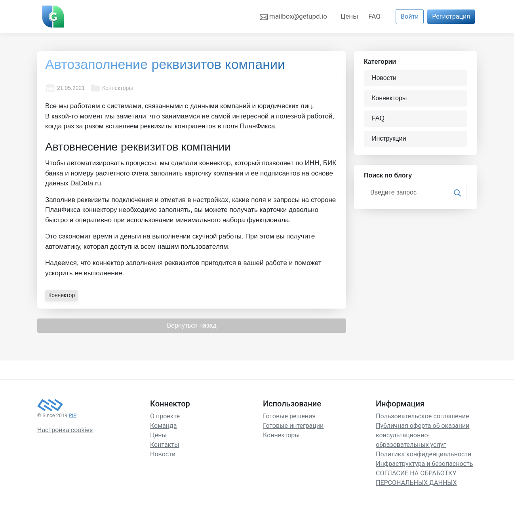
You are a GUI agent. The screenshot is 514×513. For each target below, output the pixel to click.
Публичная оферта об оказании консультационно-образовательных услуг (422, 435)
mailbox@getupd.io (293, 16)
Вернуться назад (191, 325)
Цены (349, 16)
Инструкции (389, 138)
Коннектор (61, 295)
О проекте (165, 416)
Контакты (164, 444)
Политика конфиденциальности (423, 454)
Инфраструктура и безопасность (424, 463)
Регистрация (451, 16)
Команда (163, 425)
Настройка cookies (65, 430)
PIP (73, 415)
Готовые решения (289, 416)
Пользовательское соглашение (422, 416)
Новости (384, 77)
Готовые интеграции (293, 425)
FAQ (374, 16)
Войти (410, 16)
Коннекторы (111, 88)
